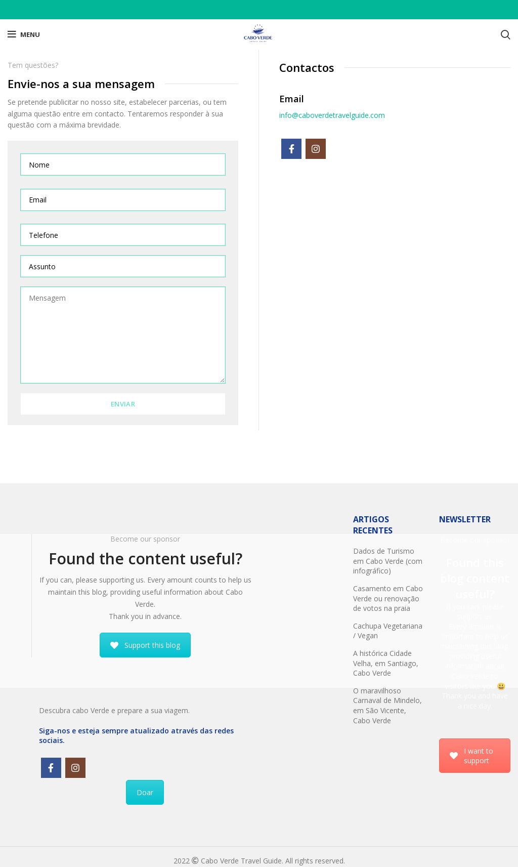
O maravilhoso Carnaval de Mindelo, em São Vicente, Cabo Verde (387, 705)
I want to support (471, 755)
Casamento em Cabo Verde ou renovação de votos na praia (388, 598)
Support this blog (145, 645)
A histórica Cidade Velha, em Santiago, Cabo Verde (385, 663)
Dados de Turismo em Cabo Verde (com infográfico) (387, 560)
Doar (145, 792)
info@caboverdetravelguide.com (332, 115)
